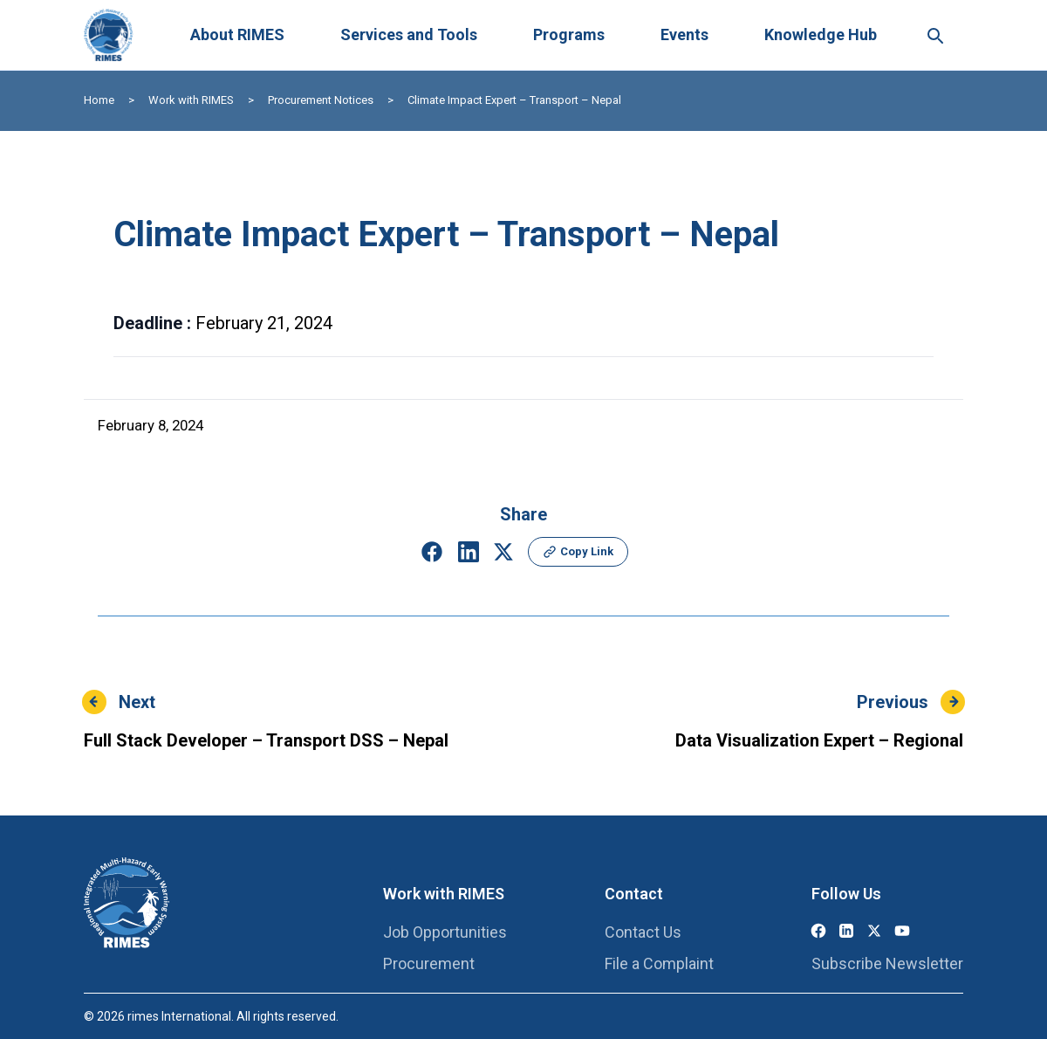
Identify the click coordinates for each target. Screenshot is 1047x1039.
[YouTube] (902, 931)
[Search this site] (934, 34)
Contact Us (643, 932)
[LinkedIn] (846, 931)
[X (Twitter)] (874, 931)
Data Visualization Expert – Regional (819, 740)
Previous (892, 702)
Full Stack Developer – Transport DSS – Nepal (266, 740)
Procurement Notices (320, 100)
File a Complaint (659, 963)
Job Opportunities (445, 932)
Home (99, 100)
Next (137, 702)
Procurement (429, 963)
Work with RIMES (191, 100)
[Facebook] (818, 931)
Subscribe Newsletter (887, 963)
